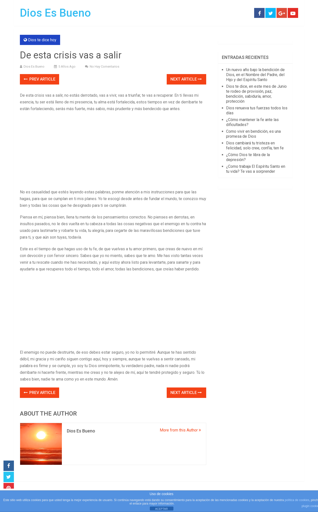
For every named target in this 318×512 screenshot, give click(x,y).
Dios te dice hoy (42, 40)
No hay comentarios (104, 66)
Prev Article (39, 79)
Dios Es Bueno (55, 12)
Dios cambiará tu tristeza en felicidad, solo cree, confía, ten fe (255, 145)
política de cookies (297, 500)
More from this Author (180, 430)
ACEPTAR (161, 508)
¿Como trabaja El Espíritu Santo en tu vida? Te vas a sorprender (255, 169)
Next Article (186, 79)
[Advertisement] (113, 152)
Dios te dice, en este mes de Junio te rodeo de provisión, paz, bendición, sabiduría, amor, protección (256, 94)
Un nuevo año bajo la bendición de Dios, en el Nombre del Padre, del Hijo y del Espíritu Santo (255, 74)
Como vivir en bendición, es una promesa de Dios (253, 134)
